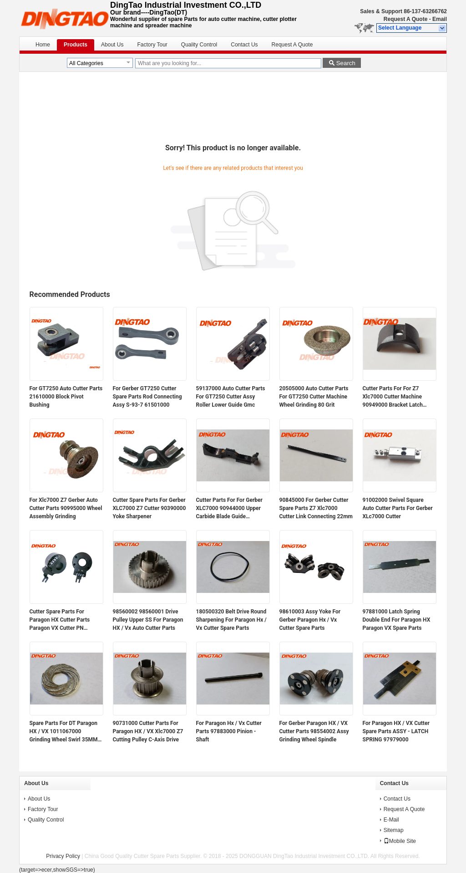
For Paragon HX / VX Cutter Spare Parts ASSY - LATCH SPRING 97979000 (396, 731)
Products (75, 44)
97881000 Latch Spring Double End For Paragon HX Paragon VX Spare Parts (397, 619)
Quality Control (199, 44)
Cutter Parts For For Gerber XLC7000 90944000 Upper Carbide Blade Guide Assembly (229, 509)
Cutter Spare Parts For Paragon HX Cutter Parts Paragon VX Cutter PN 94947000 (60, 620)
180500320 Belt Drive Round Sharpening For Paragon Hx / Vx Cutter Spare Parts (231, 619)
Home (42, 44)
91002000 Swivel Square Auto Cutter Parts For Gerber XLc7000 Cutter (398, 508)
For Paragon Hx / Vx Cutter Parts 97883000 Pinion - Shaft (229, 731)
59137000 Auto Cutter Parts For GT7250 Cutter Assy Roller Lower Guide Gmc (230, 396)
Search (345, 63)
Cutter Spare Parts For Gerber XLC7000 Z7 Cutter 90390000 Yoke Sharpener (149, 508)
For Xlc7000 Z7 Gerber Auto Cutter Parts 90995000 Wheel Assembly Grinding (66, 508)
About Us (112, 44)
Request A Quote (405, 19)
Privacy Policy (63, 856)
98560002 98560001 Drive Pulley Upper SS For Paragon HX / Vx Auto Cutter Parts (148, 619)
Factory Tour (152, 44)
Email (439, 19)
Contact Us (244, 44)
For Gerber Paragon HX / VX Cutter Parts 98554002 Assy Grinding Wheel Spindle (314, 731)
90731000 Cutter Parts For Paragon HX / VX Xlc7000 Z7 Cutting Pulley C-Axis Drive (148, 731)
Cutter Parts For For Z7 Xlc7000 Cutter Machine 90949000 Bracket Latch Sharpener (393, 397)
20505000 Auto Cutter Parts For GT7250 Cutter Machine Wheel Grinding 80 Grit (314, 396)
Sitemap (394, 830)
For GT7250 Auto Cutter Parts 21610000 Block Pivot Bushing (66, 396)
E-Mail (391, 820)
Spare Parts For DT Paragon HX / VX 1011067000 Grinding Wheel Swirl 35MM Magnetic (64, 732)
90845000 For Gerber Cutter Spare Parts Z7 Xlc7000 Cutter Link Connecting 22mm (316, 508)
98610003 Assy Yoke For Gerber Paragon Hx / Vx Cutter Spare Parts (310, 619)
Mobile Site (400, 841)
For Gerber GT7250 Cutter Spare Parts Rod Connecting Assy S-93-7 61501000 (147, 396)
